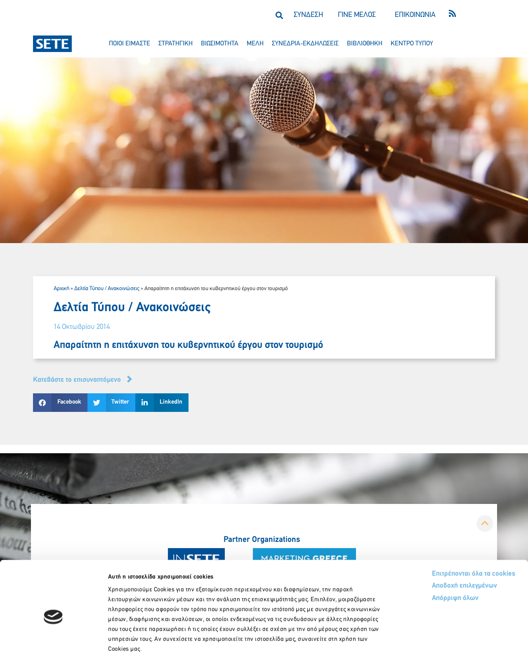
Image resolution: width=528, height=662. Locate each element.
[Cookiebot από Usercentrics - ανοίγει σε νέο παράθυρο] (53, 646)
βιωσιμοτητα (219, 43)
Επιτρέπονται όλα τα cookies (442, 537)
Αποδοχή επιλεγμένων (434, 550)
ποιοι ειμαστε (129, 43)
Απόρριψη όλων (424, 562)
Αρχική (61, 289)
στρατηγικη (175, 43)
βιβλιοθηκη (364, 43)
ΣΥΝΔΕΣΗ (308, 15)
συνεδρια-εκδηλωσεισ (305, 43)
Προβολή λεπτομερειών (461, 646)
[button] (279, 15)
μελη (255, 43)
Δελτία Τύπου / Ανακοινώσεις (106, 289)
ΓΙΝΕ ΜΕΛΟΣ (357, 15)
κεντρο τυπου (412, 43)
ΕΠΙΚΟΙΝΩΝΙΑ (415, 15)
